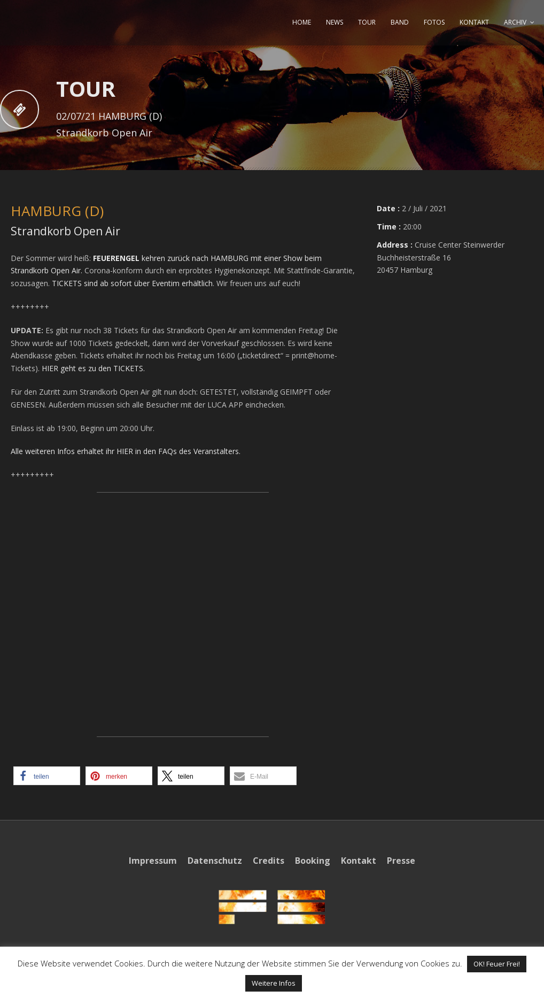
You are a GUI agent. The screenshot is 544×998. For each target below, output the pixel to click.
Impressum (153, 860)
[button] (46, 775)
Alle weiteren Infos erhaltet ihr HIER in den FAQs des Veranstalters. (125, 451)
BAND (400, 22)
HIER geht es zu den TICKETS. (93, 368)
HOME (301, 22)
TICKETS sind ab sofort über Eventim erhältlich (132, 283)
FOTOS (434, 22)
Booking (312, 860)
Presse (401, 860)
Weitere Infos (274, 983)
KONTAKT (474, 22)
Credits (268, 860)
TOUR (367, 22)
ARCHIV (515, 22)
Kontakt (358, 860)
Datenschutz (215, 860)
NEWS (334, 22)
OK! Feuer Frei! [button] (496, 964)
